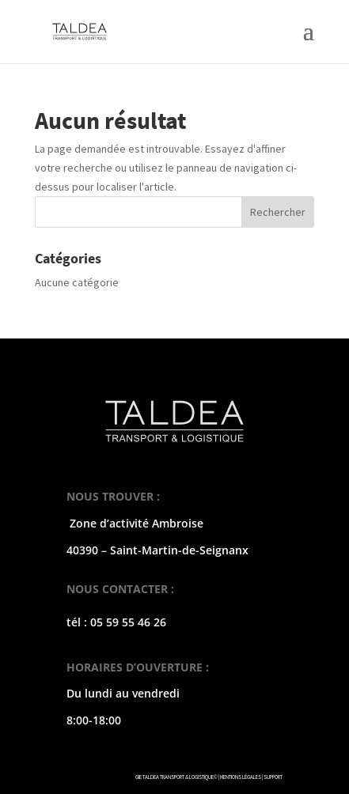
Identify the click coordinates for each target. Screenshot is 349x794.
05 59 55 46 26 (128, 622)
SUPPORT (273, 777)
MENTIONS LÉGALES (240, 777)
